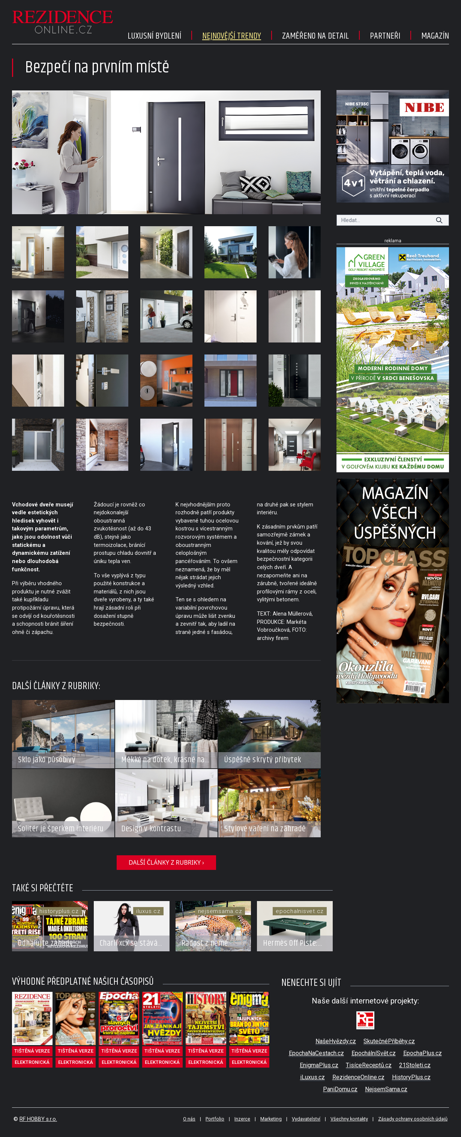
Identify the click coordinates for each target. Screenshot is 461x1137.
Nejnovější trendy (231, 36)
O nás (189, 1119)
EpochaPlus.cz (422, 1053)
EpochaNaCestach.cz (316, 1053)
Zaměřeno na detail (315, 36)
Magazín (435, 36)
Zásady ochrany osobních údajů (412, 1119)
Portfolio (215, 1119)
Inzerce (242, 1119)
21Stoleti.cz (415, 1065)
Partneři (385, 36)
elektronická (32, 1062)
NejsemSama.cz (386, 1089)
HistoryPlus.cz (411, 1077)
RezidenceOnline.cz (358, 1077)
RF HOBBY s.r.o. (38, 1119)
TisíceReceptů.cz (369, 1065)
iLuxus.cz (312, 1077)
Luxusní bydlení (154, 36)
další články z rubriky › (166, 862)
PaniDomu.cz (340, 1089)
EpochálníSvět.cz (373, 1053)
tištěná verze (32, 1051)
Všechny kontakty (349, 1119)
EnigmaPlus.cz (319, 1065)
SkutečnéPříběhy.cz (389, 1041)
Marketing (271, 1119)
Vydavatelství (306, 1119)
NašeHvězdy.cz (335, 1041)
